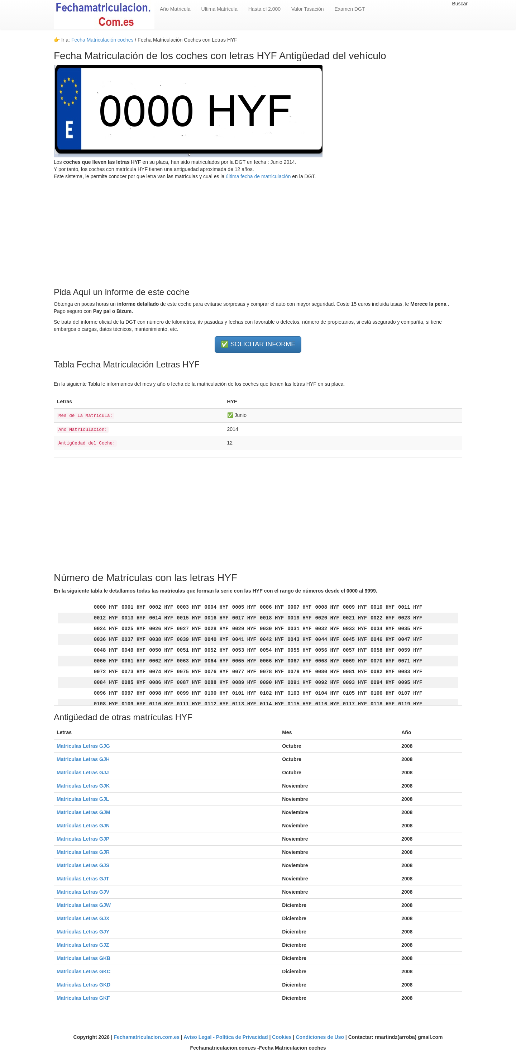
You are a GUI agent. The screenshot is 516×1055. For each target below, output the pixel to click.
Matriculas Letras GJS (83, 865)
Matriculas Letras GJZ (83, 945)
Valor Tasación (307, 9)
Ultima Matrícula (219, 9)
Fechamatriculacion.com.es (147, 1037)
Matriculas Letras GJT (83, 878)
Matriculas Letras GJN (83, 825)
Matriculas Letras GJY (83, 932)
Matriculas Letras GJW (84, 905)
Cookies (282, 1037)
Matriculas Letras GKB (83, 958)
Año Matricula (175, 9)
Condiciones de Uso (320, 1037)
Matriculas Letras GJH (83, 759)
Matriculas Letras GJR (83, 852)
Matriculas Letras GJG (83, 746)
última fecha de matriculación (257, 176)
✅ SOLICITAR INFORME (258, 344)
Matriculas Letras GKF (83, 998)
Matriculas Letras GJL (83, 799)
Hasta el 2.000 (264, 9)
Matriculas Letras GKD (83, 985)
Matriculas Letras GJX (83, 918)
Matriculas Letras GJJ (83, 772)
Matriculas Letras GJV (83, 892)
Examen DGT (350, 9)
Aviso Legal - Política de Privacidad (226, 1037)
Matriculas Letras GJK (83, 786)
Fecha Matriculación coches (102, 40)
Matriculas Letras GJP (83, 839)
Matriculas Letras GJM (83, 812)
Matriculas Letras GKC (83, 971)
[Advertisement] (258, 230)
